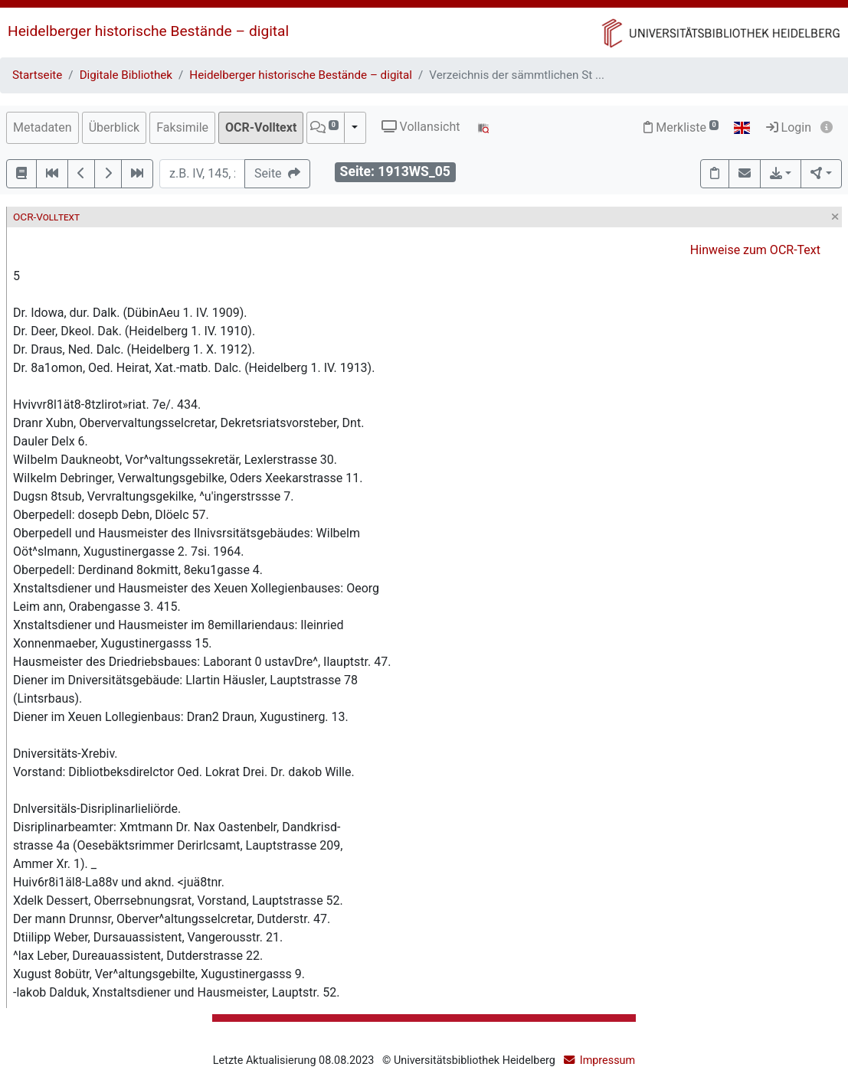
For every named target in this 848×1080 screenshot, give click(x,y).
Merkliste (681, 127)
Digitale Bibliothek (126, 75)
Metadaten (42, 127)
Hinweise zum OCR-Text (755, 250)
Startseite (37, 75)
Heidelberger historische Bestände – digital (148, 31)
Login (788, 127)
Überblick (114, 127)
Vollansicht (420, 126)
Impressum (607, 1060)
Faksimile (182, 127)
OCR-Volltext (260, 127)
